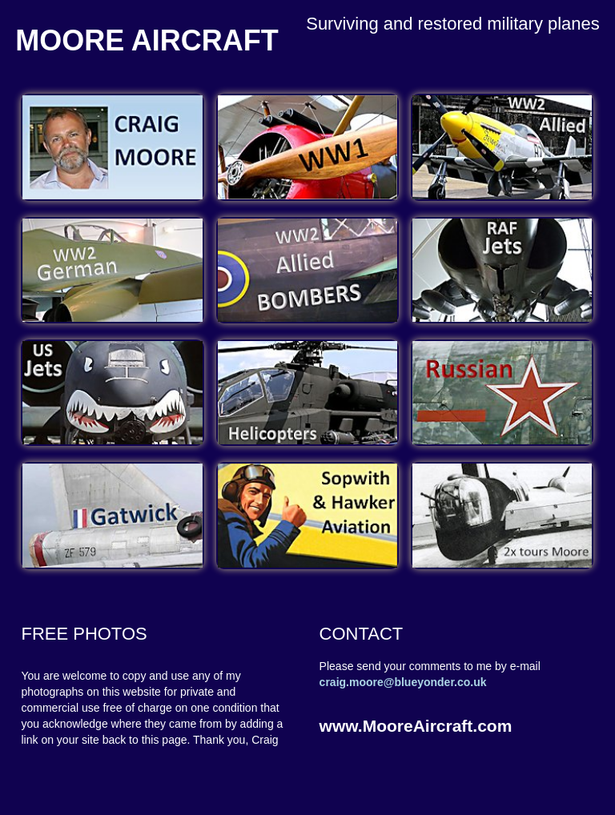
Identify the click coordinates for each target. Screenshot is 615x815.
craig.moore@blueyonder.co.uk (403, 682)
